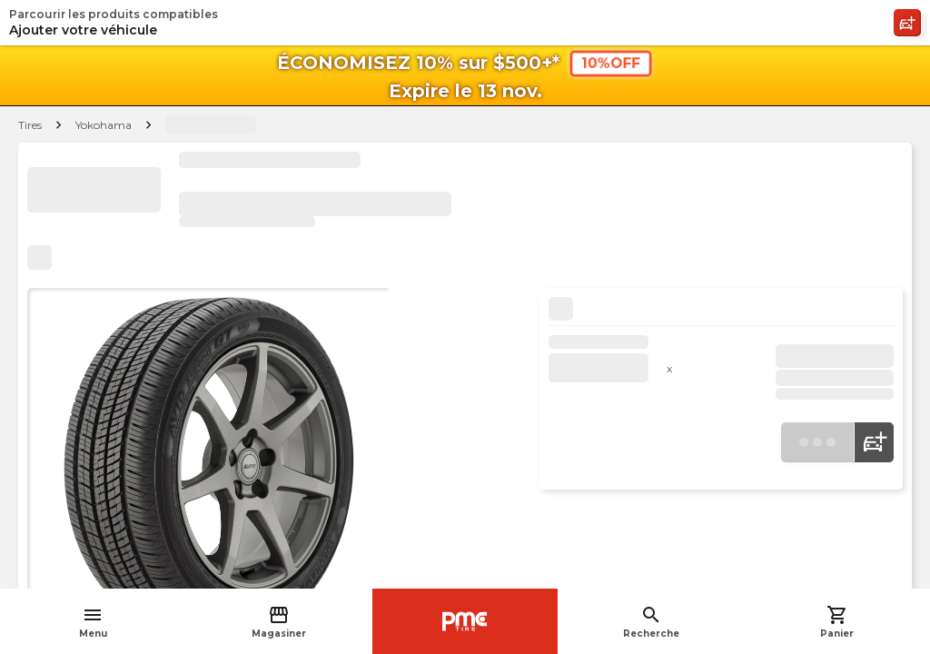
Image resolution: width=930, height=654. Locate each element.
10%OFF (610, 62)
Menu (93, 621)
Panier (837, 621)
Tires (30, 125)
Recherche (651, 621)
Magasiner (279, 621)
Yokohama (103, 125)
